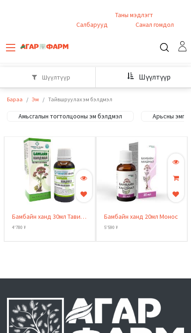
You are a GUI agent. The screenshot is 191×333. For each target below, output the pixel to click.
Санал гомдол (154, 25)
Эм (35, 99)
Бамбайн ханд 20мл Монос (141, 217)
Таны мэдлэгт (134, 15)
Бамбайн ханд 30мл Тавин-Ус (49, 217)
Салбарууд (92, 25)
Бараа (15, 99)
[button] (145, 76)
